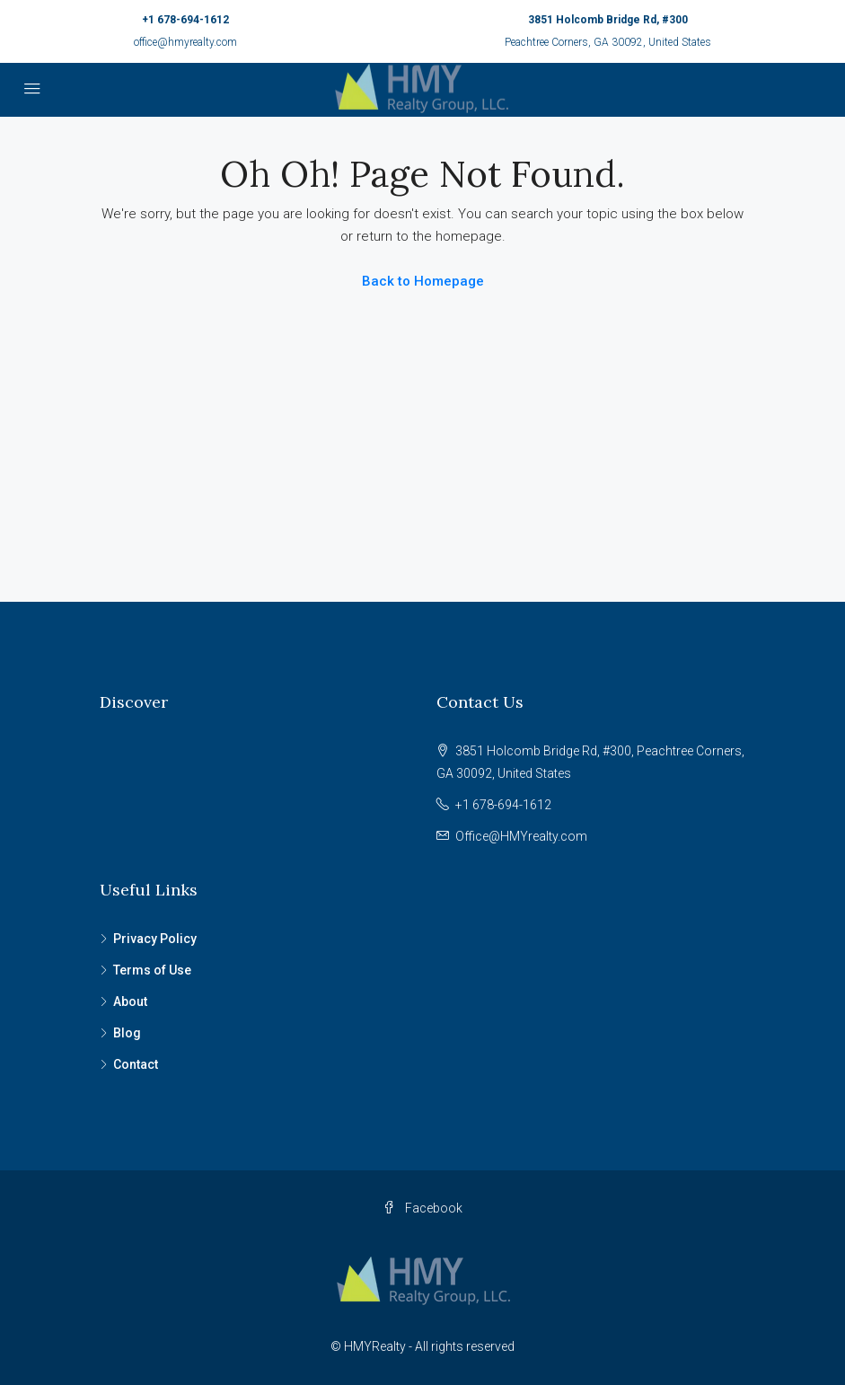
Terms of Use (152, 970)
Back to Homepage (423, 281)
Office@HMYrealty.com (521, 836)
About (130, 1001)
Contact (135, 1064)
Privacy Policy (155, 938)
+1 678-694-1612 (185, 19)
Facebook (422, 1208)
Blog (127, 1033)
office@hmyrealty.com (185, 42)
